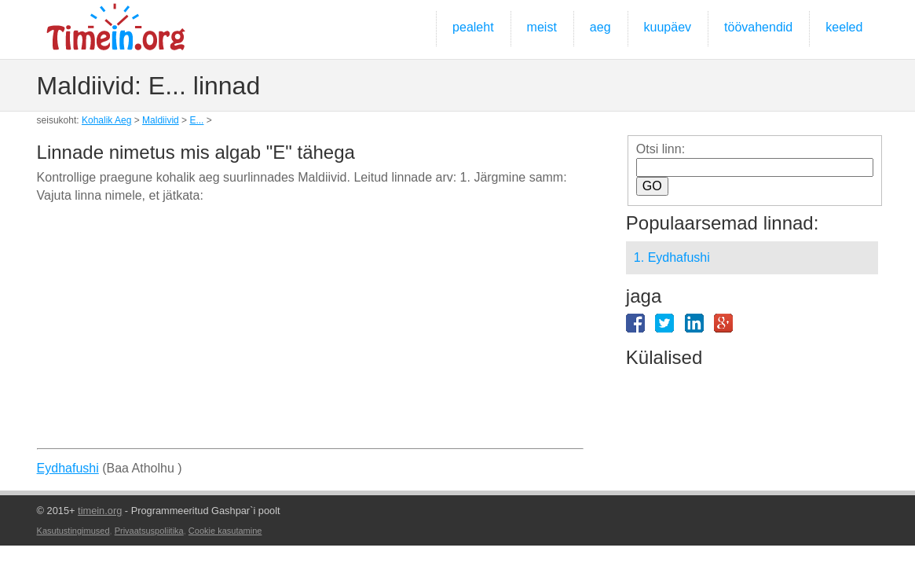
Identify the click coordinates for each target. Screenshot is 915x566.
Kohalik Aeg (106, 120)
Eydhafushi (68, 468)
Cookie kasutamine (225, 530)
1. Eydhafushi (672, 257)
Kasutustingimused (73, 530)
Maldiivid (160, 120)
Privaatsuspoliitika (149, 530)
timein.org (100, 510)
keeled (843, 27)
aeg (600, 27)
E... (196, 120)
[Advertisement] (310, 332)
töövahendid (758, 27)
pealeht (473, 27)
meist (542, 27)
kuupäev (668, 27)
